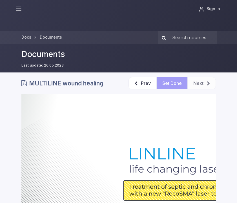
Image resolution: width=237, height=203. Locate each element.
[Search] (162, 37)
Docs (26, 37)
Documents (43, 54)
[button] (143, 83)
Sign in (209, 9)
